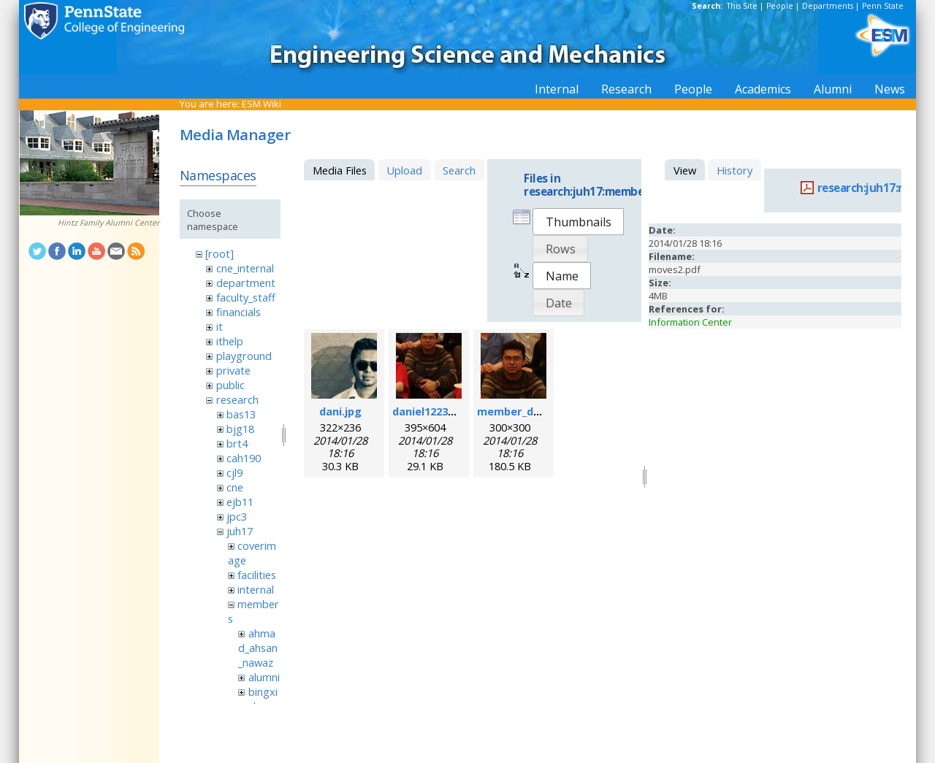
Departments (827, 6)
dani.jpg (340, 411)
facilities (256, 574)
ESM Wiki (261, 103)
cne (234, 487)
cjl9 (234, 472)
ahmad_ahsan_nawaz (258, 648)
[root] (219, 253)
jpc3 (236, 516)
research (237, 399)
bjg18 (240, 428)
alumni (264, 677)
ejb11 (239, 501)
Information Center (690, 322)
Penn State (883, 6)
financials (238, 311)
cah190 (243, 457)
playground (244, 355)
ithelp (229, 341)
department (245, 282)
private (233, 370)
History (734, 170)
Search (459, 170)
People (779, 6)
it (219, 326)
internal (255, 589)
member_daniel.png (529, 411)
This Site (742, 6)
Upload (404, 170)
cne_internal (245, 268)
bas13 (241, 414)
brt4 (237, 443)
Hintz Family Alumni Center (108, 223)
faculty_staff (245, 297)
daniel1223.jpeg (433, 411)
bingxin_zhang (258, 698)
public (230, 384)
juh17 (239, 531)
